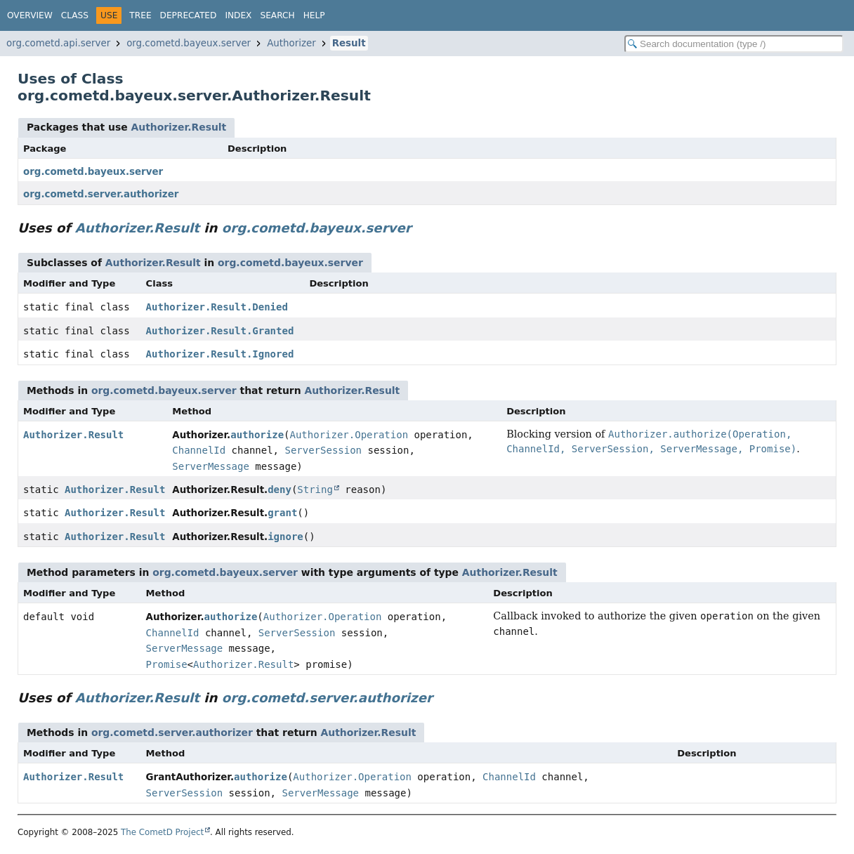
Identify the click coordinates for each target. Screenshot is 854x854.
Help (314, 15)
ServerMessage (210, 466)
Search (277, 15)
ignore (285, 536)
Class (74, 15)
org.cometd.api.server (58, 43)
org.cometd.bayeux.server (188, 43)
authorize (257, 434)
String (315, 489)
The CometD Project (162, 832)
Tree (140, 15)
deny (279, 489)
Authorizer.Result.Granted (220, 330)
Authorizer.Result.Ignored (220, 354)
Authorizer (291, 43)
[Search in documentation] (733, 44)
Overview (30, 15)
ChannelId (198, 450)
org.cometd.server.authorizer (100, 194)
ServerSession (323, 450)
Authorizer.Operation (349, 434)
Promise (167, 664)
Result (349, 43)
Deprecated (188, 15)
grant (282, 512)
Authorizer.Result (178, 127)
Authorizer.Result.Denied (217, 307)
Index (238, 15)
